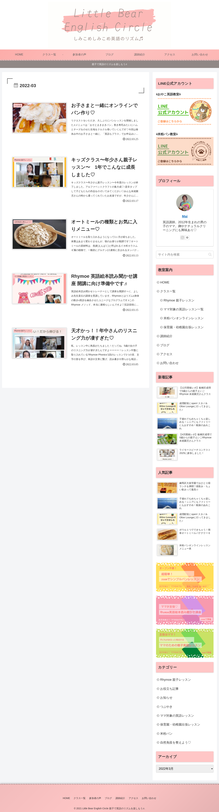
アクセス (166, 354)
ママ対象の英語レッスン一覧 (184, 309)
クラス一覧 (168, 291)
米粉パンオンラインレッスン (184, 318)
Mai (185, 216)
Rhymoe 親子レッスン (179, 300)
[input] (185, 254)
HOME (164, 282)
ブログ (164, 345)
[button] (210, 254)
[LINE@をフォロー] (187, 237)
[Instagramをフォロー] (182, 237)
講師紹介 (166, 336)
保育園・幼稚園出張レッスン (184, 327)
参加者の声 (95, 798)
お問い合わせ (169, 363)
